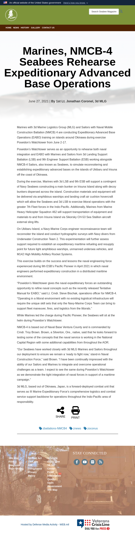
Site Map (14, 458)
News (16, 28)
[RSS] (100, 462)
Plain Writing (16, 468)
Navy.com (14, 465)
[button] (76, 3)
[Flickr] (92, 462)
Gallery (35, 28)
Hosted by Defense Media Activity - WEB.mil (45, 524)
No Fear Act (35, 458)
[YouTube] (85, 462)
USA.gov (33, 461)
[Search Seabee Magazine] (104, 12)
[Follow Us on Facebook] (77, 462)
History (25, 28)
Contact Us (48, 28)
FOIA (11, 461)
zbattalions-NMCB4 (52, 428)
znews (74, 428)
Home (8, 28)
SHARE (60, 412)
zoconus (90, 428)
